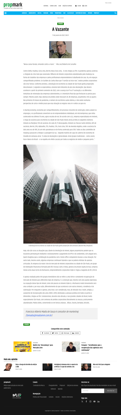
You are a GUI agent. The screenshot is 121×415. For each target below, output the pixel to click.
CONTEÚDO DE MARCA (81, 13)
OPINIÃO (90, 13)
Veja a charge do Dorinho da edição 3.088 (26, 365)
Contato (51, 397)
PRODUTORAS (58, 13)
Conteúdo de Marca (39, 385)
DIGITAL (39, 13)
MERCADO (45, 13)
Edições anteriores (67, 397)
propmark (56, 411)
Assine (58, 397)
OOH (64, 13)
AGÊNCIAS (24, 13)
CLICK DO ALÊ (70, 13)
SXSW (59, 6)
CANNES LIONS (53, 6)
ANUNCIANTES (32, 13)
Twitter (55, 333)
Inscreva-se (110, 391)
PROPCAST (96, 13)
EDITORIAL (46, 6)
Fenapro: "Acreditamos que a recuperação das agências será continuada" (92, 348)
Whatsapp (65, 333)
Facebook (45, 333)
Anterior (35, 343)
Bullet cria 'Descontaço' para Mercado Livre (43, 346)
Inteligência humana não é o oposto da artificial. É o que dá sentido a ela (66, 365)
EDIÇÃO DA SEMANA (67, 6)
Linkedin (75, 333)
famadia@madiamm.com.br (39, 315)
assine (78, 6)
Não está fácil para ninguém (101, 364)
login (85, 6)
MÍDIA (51, 13)
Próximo (83, 343)
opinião (60, 24)
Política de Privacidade (40, 397)
